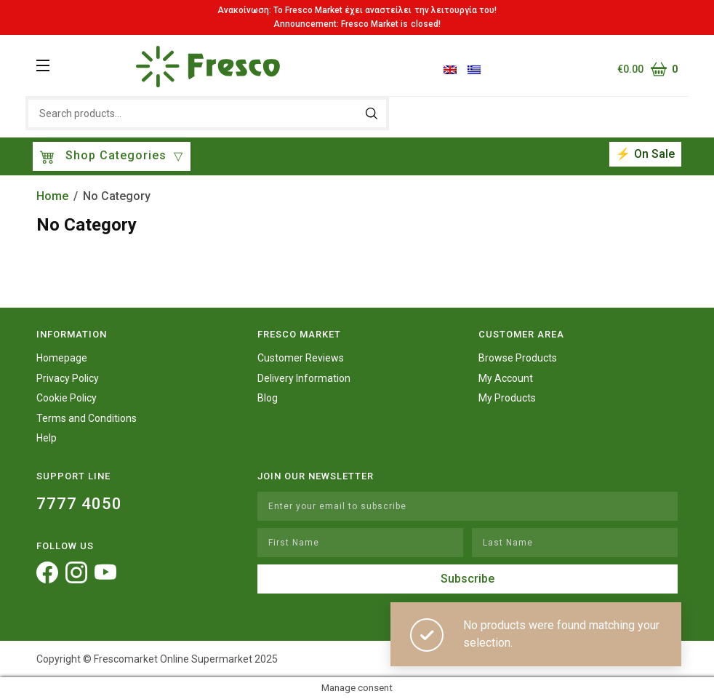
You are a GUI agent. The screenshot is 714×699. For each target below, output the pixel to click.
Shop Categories (105, 156)
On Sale (654, 154)
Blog (267, 398)
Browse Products (517, 358)
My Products (507, 398)
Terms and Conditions (86, 418)
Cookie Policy (66, 398)
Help (46, 438)
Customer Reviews (300, 358)
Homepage (61, 358)
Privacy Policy (67, 378)
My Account (505, 378)
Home (52, 196)
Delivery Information (303, 378)
